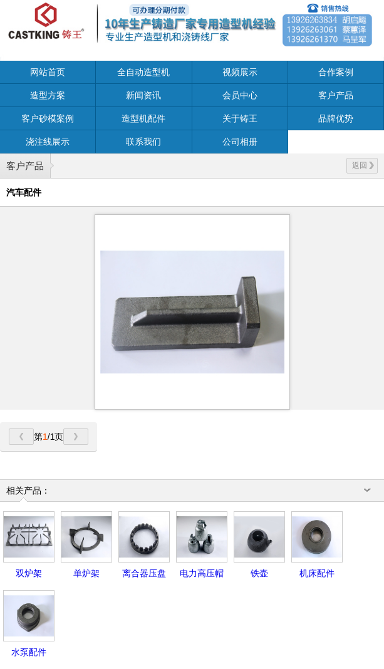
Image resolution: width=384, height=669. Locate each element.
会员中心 (239, 95)
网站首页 (47, 72)
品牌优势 (335, 118)
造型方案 (47, 95)
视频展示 (239, 72)
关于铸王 (239, 118)
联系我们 (143, 142)
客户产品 (335, 95)
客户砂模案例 (47, 118)
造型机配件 (143, 118)
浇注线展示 (48, 142)
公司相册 (239, 142)
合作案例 (335, 72)
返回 (363, 165)
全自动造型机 (143, 72)
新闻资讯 (143, 95)
